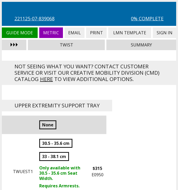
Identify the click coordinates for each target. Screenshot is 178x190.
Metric (51, 32)
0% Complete (147, 18)
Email (75, 32)
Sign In (164, 32)
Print (96, 32)
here (46, 79)
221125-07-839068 (34, 18)
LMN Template (129, 32)
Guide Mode (20, 32)
